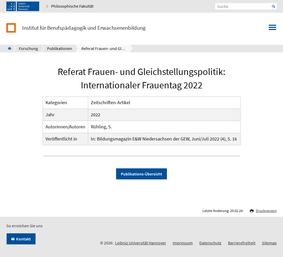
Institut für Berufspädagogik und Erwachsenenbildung (84, 28)
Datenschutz (210, 242)
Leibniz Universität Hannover (140, 242)
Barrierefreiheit (241, 242)
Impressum (183, 242)
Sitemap (269, 242)
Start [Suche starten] (273, 6)
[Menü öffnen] (272, 28)
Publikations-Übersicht (141, 174)
